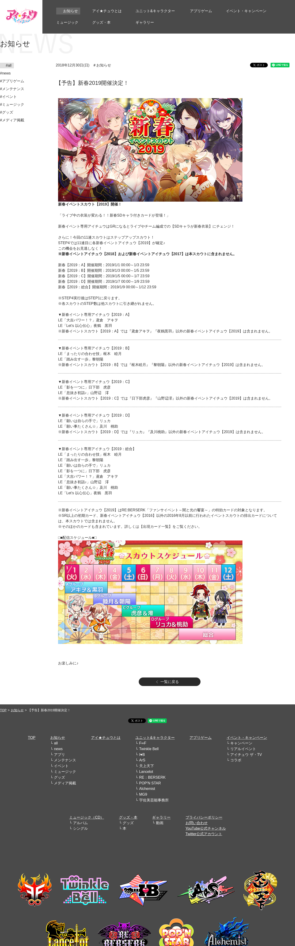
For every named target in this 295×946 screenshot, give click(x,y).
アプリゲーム (200, 738)
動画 (159, 823)
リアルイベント (243, 749)
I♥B (142, 755)
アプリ (59, 755)
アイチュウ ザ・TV (246, 755)
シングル (80, 828)
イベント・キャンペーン (247, 738)
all (56, 743)
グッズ (59, 777)
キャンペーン (241, 743)
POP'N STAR (150, 783)
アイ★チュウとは (106, 738)
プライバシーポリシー (204, 817)
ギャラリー (161, 817)
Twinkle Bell (149, 749)
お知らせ (17, 710)
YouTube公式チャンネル (206, 828)
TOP (3, 710)
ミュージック (65, 772)
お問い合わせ (197, 823)
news (58, 749)
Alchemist (147, 789)
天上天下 (146, 766)
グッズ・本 (128, 817)
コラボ (235, 760)
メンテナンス (65, 760)
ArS (142, 760)
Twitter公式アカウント (204, 834)
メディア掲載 (65, 783)
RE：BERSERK (152, 777)
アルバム (80, 823)
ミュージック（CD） (86, 817)
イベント (61, 766)
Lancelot (146, 772)
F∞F (142, 743)
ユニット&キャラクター (155, 738)
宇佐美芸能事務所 (154, 800)
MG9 (143, 794)
